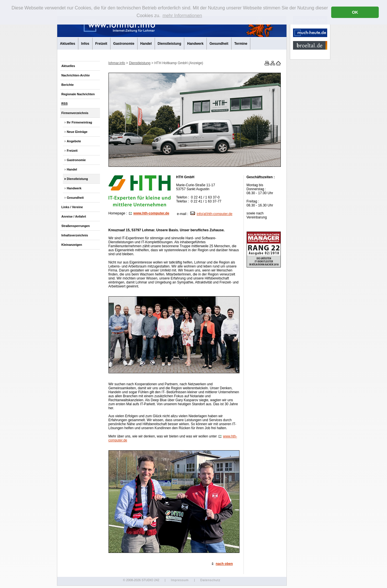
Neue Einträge (77, 131)
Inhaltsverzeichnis (75, 235)
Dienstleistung (169, 44)
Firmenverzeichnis (75, 113)
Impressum (180, 580)
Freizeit (101, 44)
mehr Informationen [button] (182, 15)
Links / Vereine (72, 207)
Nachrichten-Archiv (76, 75)
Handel (146, 44)
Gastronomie (123, 44)
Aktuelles (67, 44)
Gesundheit (219, 44)
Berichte (68, 84)
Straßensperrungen (76, 226)
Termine (240, 44)
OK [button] (355, 12)
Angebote (74, 141)
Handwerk (195, 44)
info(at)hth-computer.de (211, 214)
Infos (85, 44)
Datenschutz (210, 580)
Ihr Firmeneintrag (79, 122)
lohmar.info (116, 63)
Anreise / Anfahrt (74, 216)
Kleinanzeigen (72, 244)
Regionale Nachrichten (78, 94)
